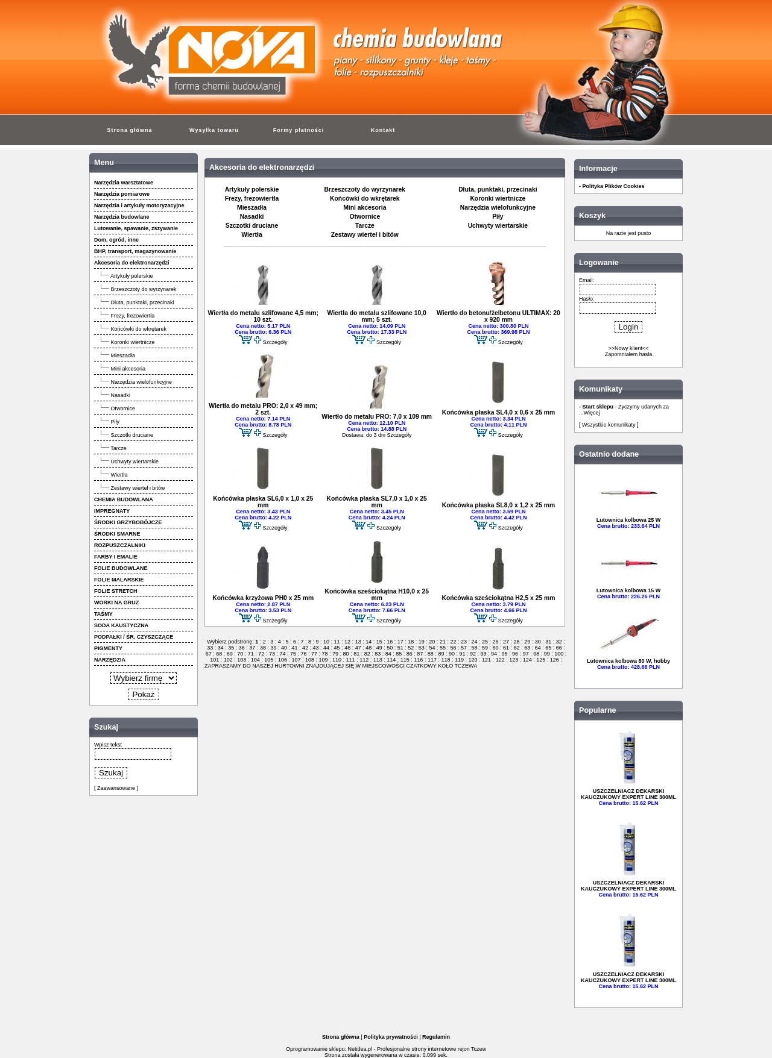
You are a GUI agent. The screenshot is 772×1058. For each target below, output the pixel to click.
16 (389, 642)
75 (292, 654)
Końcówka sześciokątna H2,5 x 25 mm (498, 598)
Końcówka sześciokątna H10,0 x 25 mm (376, 594)
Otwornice (123, 408)
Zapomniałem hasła (629, 354)
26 (495, 642)
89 (441, 654)
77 (314, 654)
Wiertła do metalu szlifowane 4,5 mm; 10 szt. (263, 316)
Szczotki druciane (132, 435)
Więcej (592, 413)
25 (485, 642)
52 (411, 648)
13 (357, 642)
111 (350, 660)
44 (326, 648)
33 (211, 648)
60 (495, 648)
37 (252, 648)
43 (315, 648)
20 (432, 642)
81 (356, 654)
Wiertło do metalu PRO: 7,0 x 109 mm (376, 416)
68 (219, 654)
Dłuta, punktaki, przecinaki (142, 302)
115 (405, 660)
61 (506, 648)
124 (527, 660)
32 (558, 642)
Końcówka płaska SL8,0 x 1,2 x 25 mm (498, 505)
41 (294, 648)
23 (463, 642)
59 (485, 648)
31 (548, 642)
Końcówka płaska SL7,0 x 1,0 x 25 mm (377, 502)
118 (446, 660)
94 (494, 654)
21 (442, 642)
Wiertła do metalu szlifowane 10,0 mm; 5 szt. (376, 316)
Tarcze (118, 448)
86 (409, 654)
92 (472, 654)
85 (398, 654)
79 (335, 654)
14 (368, 642)
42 (305, 648)
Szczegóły (274, 342)
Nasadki (121, 395)
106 (282, 660)
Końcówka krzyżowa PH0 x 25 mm (263, 598)
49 (379, 648)
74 (282, 654)
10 (326, 642)
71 (250, 654)
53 (421, 648)
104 (255, 660)
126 (554, 660)
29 (527, 642)
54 (432, 648)
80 (345, 654)
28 (516, 642)
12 (347, 642)
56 (453, 648)
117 (432, 660)
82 (367, 654)
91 (462, 654)
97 (525, 654)
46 (347, 648)
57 (463, 648)
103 (242, 660)
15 (379, 642)
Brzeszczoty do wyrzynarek (144, 289)
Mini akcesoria (128, 369)
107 (296, 660)
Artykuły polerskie (131, 276)
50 (389, 648)
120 (473, 660)
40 (283, 648)
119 (459, 660)
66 (558, 648)
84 (388, 654)
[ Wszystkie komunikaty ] (609, 425)
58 (474, 648)
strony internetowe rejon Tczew (449, 1049)
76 (303, 654)
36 (241, 648)
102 (228, 660)
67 (210, 654)
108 (309, 660)
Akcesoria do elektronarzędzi (261, 167)
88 (430, 654)
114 (391, 660)
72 (261, 654)
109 (323, 660)
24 (474, 642)
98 (536, 654)
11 (336, 642)
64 (537, 648)
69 (229, 654)
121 (487, 660)
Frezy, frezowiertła (133, 316)
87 (420, 654)
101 (215, 660)
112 (364, 660)
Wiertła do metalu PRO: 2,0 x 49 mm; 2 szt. (263, 409)
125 (541, 660)
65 (548, 648)
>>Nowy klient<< (628, 348)
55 (442, 648)
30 (537, 642)
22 (453, 642)
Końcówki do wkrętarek (139, 329)
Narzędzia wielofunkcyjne (141, 382)
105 (269, 660)
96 (515, 654)
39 (273, 648)
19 (421, 642)
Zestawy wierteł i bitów (138, 488)
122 (500, 660)
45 (336, 648)
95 (504, 654)
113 (378, 660)
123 (514, 660)
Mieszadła (123, 355)
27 (506, 642)
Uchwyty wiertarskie (135, 462)
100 (559, 654)
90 (451, 654)
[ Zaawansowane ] (116, 788)
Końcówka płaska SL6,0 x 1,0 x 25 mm (263, 502)
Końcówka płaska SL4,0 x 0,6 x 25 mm (498, 412)
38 (262, 648)
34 (220, 648)
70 (240, 654)
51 (400, 648)
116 (419, 660)
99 (546, 654)
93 (483, 654)
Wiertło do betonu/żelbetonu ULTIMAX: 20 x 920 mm (498, 316)
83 (377, 654)
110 (337, 660)
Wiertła (119, 475)
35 (231, 648)
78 (324, 654)
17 (400, 642)
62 (516, 648)
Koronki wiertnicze (133, 342)
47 (357, 648)
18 (411, 642)
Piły (115, 422)
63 (527, 648)
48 (368, 648)
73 (271, 654)
